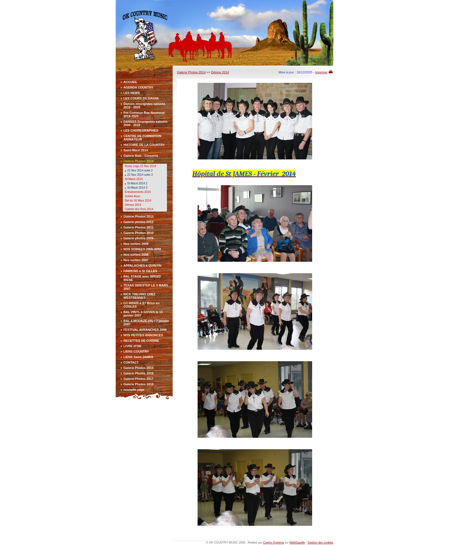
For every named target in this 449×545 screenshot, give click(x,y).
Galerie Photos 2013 (138, 216)
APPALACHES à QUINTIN (142, 265)
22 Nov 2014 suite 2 (140, 170)
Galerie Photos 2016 (138, 373)
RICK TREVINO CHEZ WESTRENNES (139, 295)
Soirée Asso (132, 196)
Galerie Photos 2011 (138, 227)
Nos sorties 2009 (135, 243)
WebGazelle (297, 542)
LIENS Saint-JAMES (138, 357)
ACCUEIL (130, 82)
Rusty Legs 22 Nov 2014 (140, 166)
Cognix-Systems (273, 542)
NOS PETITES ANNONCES (143, 335)
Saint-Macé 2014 (135, 150)
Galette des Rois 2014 (139, 209)
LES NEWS (131, 93)
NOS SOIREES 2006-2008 (142, 249)
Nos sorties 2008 (135, 254)
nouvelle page (133, 389)
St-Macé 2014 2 (137, 183)
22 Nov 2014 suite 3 (140, 174)
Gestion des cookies (320, 542)
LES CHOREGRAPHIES (140, 130)
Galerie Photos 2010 (138, 233)
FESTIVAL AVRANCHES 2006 (145, 329)
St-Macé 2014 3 (137, 187)
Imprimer (321, 72)
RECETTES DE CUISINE (141, 340)
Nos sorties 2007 (135, 260)
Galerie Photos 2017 (138, 378)
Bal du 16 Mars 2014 (138, 200)
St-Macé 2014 (134, 179)
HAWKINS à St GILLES (140, 271)
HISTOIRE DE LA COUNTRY (144, 144)
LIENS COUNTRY (136, 351)
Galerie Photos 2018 (138, 384)
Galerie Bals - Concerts (140, 155)
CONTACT (131, 362)
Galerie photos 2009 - (139, 238)
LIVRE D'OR (132, 346)
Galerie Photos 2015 (138, 368)
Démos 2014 (133, 204)
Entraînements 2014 (138, 192)
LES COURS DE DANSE (141, 98)
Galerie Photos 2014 (138, 161)
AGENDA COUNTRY (138, 87)
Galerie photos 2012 (138, 222)
